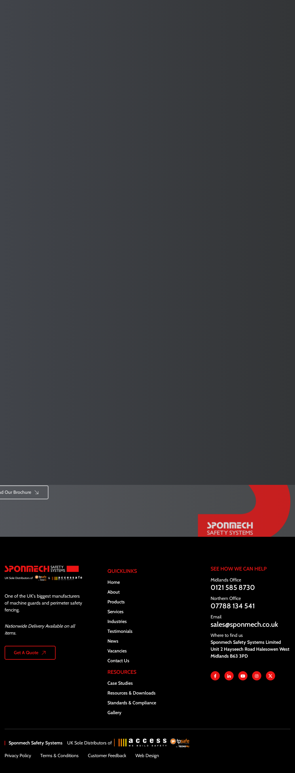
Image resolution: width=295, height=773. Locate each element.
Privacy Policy (18, 755)
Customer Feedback (107, 755)
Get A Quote (26, 652)
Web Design (147, 755)
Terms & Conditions (59, 755)
